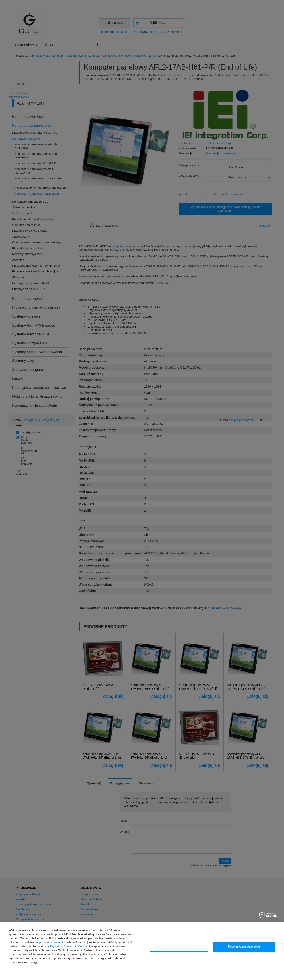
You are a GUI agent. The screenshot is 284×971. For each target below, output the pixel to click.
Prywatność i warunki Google (68, 946)
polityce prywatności (52, 942)
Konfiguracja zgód (179, 946)
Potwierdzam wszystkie (244, 946)
